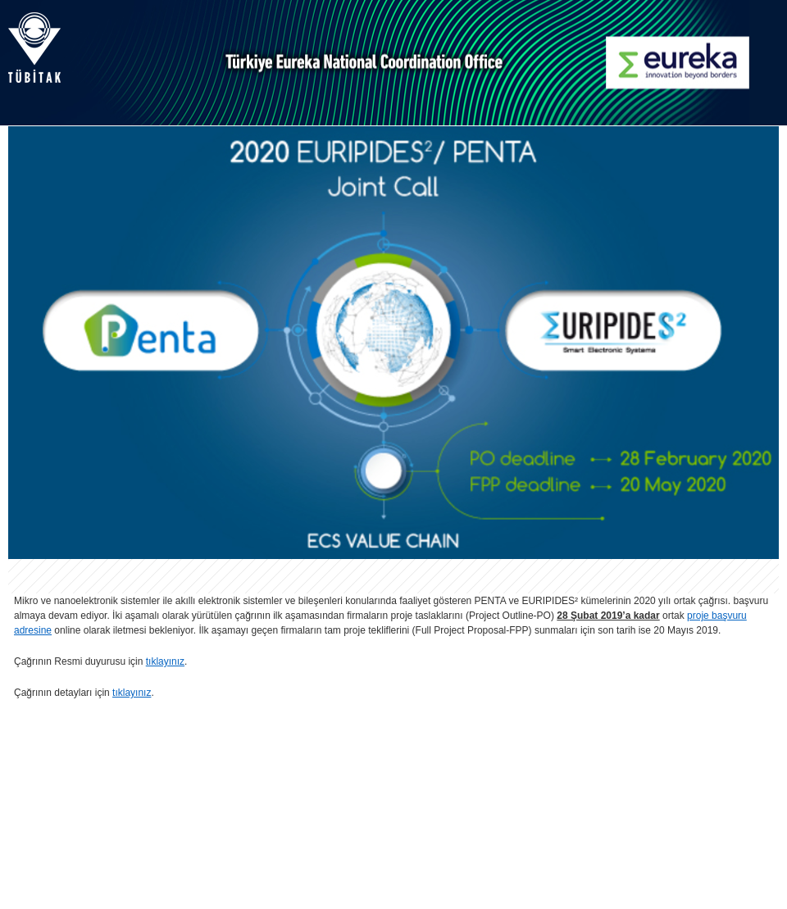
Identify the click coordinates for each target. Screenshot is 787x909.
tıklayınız (165, 661)
